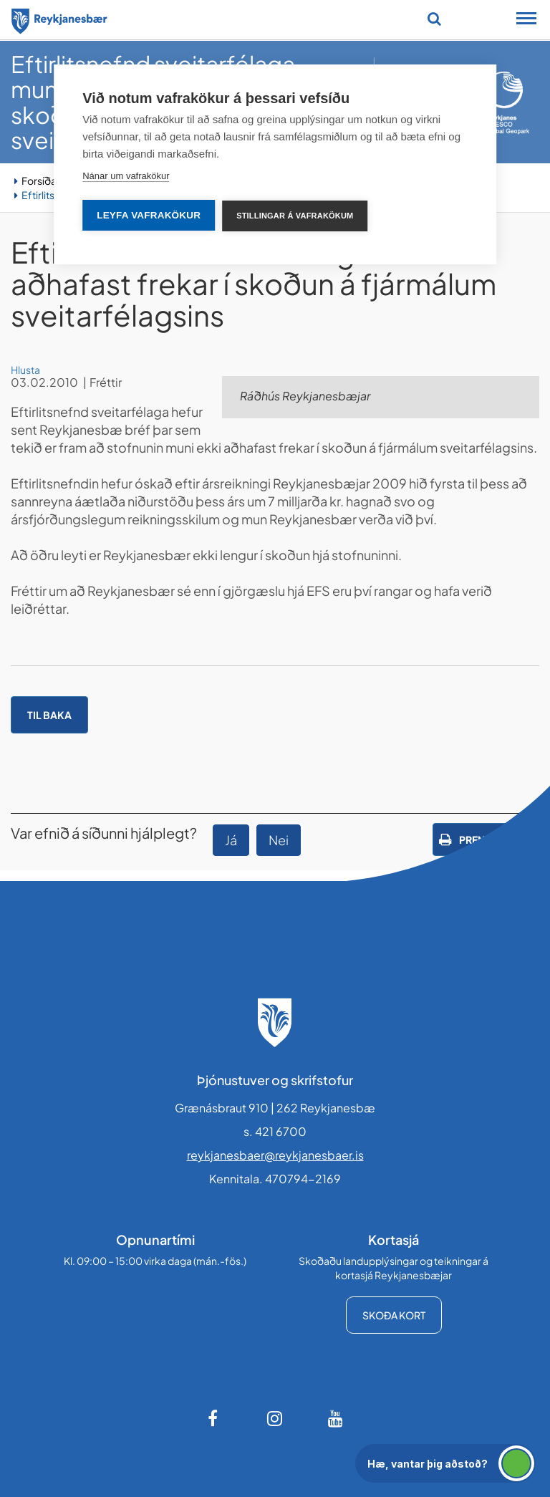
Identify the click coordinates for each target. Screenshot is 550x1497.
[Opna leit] (434, 18)
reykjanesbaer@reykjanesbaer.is (275, 1155)
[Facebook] (214, 1418)
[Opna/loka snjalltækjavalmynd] (526, 20)
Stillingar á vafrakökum (294, 215)
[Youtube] (336, 1418)
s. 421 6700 (275, 1131)
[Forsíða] (59, 18)
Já (231, 840)
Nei (279, 840)
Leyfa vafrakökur (149, 215)
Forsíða (39, 180)
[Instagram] (275, 1418)
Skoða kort (393, 1315)
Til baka (49, 714)
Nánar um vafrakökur (125, 175)
